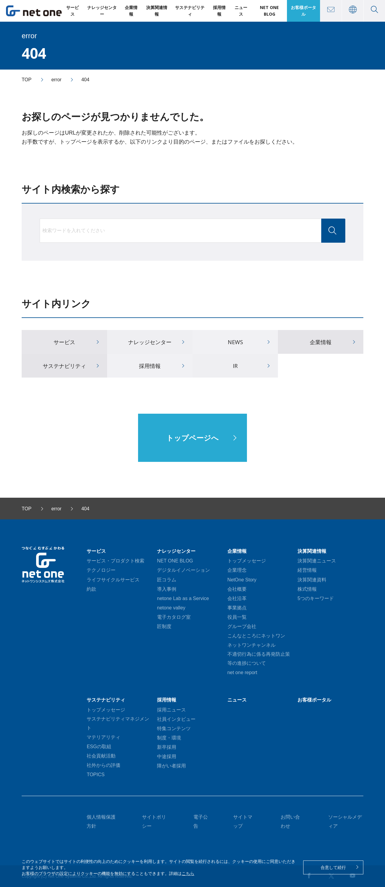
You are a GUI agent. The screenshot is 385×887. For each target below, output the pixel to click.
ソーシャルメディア (345, 821)
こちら (188, 873)
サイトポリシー (154, 821)
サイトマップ (242, 821)
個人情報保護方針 (101, 821)
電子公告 (200, 821)
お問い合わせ (290, 821)
